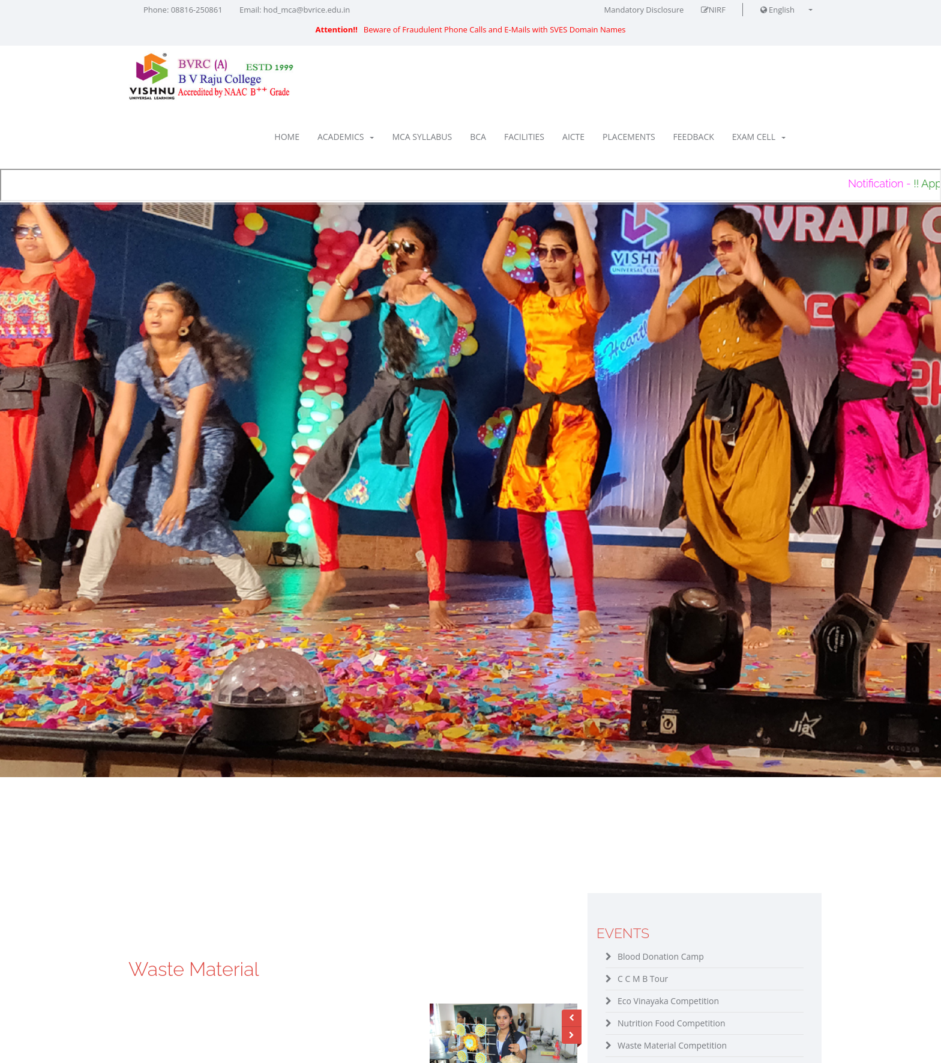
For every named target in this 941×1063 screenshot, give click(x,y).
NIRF (713, 9)
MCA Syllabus (422, 136)
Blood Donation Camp (661, 956)
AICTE (573, 136)
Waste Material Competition (672, 1045)
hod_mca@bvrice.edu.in (306, 9)
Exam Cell (759, 136)
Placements (629, 136)
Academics (345, 136)
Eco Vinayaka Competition (668, 1001)
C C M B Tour (643, 978)
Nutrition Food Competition (672, 1023)
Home (286, 136)
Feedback (693, 136)
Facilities (524, 136)
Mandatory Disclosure (644, 9)
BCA (478, 136)
